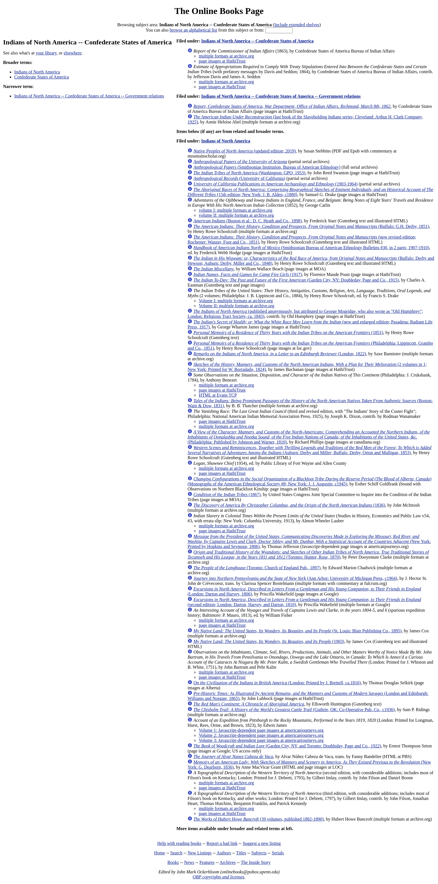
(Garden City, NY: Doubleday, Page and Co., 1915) (296, 280)
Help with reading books (179, 843)
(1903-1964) (275, 184)
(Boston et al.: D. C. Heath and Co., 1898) (247, 220)
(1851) (288, 332)
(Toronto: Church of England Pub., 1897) (256, 567)
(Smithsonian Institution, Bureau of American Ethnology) (266, 167)
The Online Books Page (218, 11)
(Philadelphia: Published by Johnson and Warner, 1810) (308, 437)
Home (159, 852)
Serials (278, 852)
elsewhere (73, 53)
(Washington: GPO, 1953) (249, 172)
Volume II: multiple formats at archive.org (236, 305)
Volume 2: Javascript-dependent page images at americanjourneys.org (261, 735)
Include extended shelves (296, 24)
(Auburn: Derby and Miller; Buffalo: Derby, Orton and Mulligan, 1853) (309, 450)
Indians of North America (37, 72)
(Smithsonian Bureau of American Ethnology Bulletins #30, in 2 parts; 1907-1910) (311, 247)
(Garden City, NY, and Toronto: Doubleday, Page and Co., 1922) (287, 746)
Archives (228, 862)
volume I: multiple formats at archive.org (235, 210)
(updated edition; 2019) (244, 151)
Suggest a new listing (262, 843)
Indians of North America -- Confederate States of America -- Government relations (89, 96)
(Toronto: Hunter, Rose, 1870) (308, 554)
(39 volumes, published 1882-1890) (258, 819)
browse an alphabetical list (193, 30)
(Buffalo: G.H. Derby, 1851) (311, 226)
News (189, 862)
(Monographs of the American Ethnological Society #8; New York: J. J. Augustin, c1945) (309, 481)
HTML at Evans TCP (218, 395)
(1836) (289, 505)
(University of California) (239, 178)
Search (176, 852)
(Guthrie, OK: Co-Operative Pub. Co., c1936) (294, 709)
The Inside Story (256, 862)
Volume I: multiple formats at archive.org (236, 300)
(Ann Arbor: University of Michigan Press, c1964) (295, 578)
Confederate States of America (41, 77)
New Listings (200, 852)
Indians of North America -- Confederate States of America (257, 41)
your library (46, 53)
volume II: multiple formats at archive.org (236, 215)
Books (173, 862)
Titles (241, 852)
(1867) (226, 494)
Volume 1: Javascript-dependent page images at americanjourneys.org (261, 730)
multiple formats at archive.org (226, 56)
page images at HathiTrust (222, 61)
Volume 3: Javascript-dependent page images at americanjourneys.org (261, 740)
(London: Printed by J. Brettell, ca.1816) (277, 682)
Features (207, 862)
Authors (223, 852)
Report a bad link (221, 843)
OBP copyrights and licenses (218, 877)
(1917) (247, 274)
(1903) (268, 641)
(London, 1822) (279, 353)
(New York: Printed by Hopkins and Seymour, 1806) (309, 541)
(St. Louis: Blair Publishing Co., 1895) (297, 630)
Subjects (258, 852)
